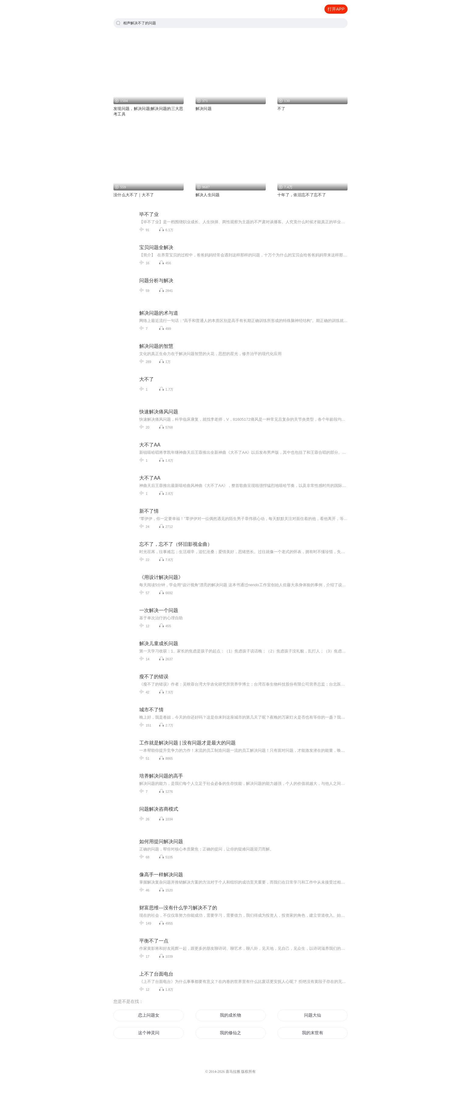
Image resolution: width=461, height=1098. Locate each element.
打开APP (336, 9)
